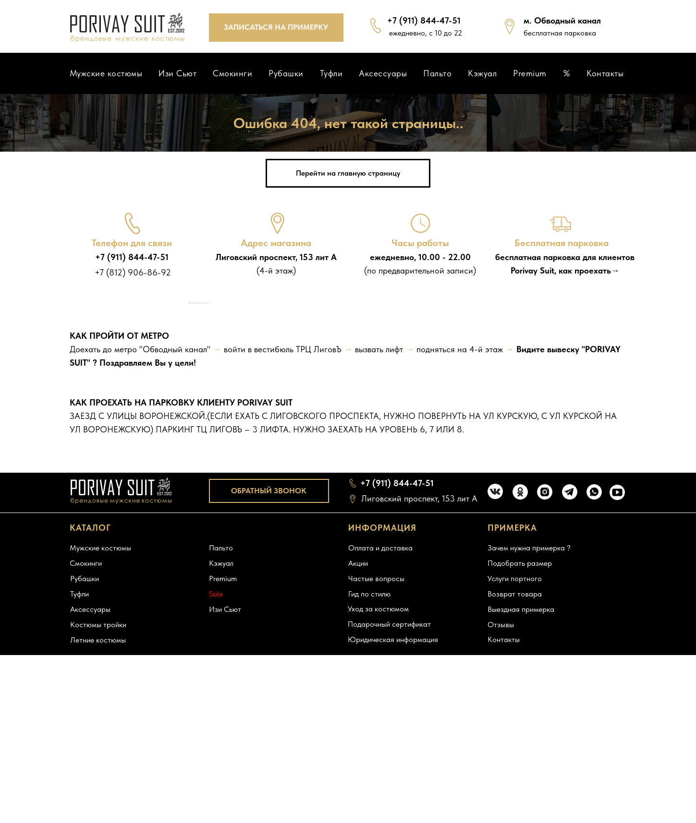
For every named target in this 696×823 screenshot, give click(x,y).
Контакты (604, 73)
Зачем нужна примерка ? (529, 739)
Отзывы (501, 816)
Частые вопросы (376, 770)
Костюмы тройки (98, 816)
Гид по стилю (369, 785)
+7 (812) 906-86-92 (133, 272)
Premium (530, 73)
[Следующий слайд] (506, 398)
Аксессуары (383, 73)
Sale (216, 785)
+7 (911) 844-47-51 (132, 257)
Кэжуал (482, 73)
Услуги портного (515, 770)
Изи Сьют (177, 73)
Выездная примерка (521, 801)
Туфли (331, 73)
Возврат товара (515, 785)
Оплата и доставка (380, 739)
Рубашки (286, 73)
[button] (276, 27)
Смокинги (232, 73)
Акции (358, 755)
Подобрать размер (520, 755)
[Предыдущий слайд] (189, 398)
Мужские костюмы (106, 73)
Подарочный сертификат (389, 816)
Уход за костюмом (378, 800)
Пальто (437, 73)
